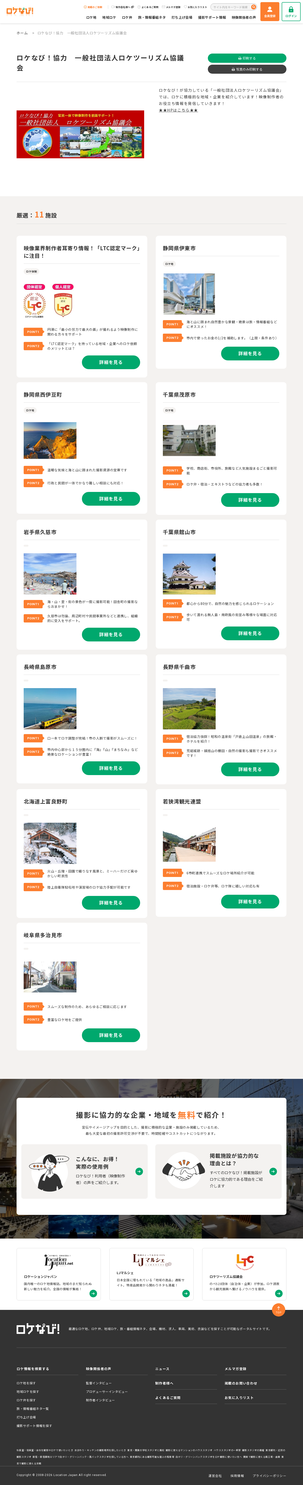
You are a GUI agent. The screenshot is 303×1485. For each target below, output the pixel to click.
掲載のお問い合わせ (241, 1383)
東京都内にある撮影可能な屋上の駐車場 (152, 1456)
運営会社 (215, 1475)
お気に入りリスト (195, 7)
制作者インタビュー (100, 1400)
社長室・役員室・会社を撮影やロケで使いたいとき (45, 1450)
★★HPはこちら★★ (178, 110)
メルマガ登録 (171, 7)
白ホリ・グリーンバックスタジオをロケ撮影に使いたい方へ (209, 1456)
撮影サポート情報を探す (34, 1425)
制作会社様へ (122, 7)
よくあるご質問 (148, 7)
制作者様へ (164, 1383)
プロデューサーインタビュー (107, 1391)
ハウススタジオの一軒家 (227, 1450)
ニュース (162, 1368)
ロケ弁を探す (26, 1400)
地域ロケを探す (28, 1391)
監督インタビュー (99, 1383)
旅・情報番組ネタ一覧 (33, 1408)
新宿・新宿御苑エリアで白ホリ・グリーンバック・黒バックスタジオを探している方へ (81, 1456)
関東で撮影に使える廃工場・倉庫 (261, 1456)
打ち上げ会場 (182, 17)
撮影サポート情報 (212, 17)
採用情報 (237, 1475)
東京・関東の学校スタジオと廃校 (145, 1450)
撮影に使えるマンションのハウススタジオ (189, 1450)
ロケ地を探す (26, 1383)
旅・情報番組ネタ (152, 17)
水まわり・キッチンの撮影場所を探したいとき (100, 1450)
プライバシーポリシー (269, 1475)
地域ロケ (109, 17)
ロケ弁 (127, 17)
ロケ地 (91, 17)
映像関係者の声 (244, 17)
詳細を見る (111, 362)
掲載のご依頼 (93, 7)
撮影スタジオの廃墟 (253, 1450)
